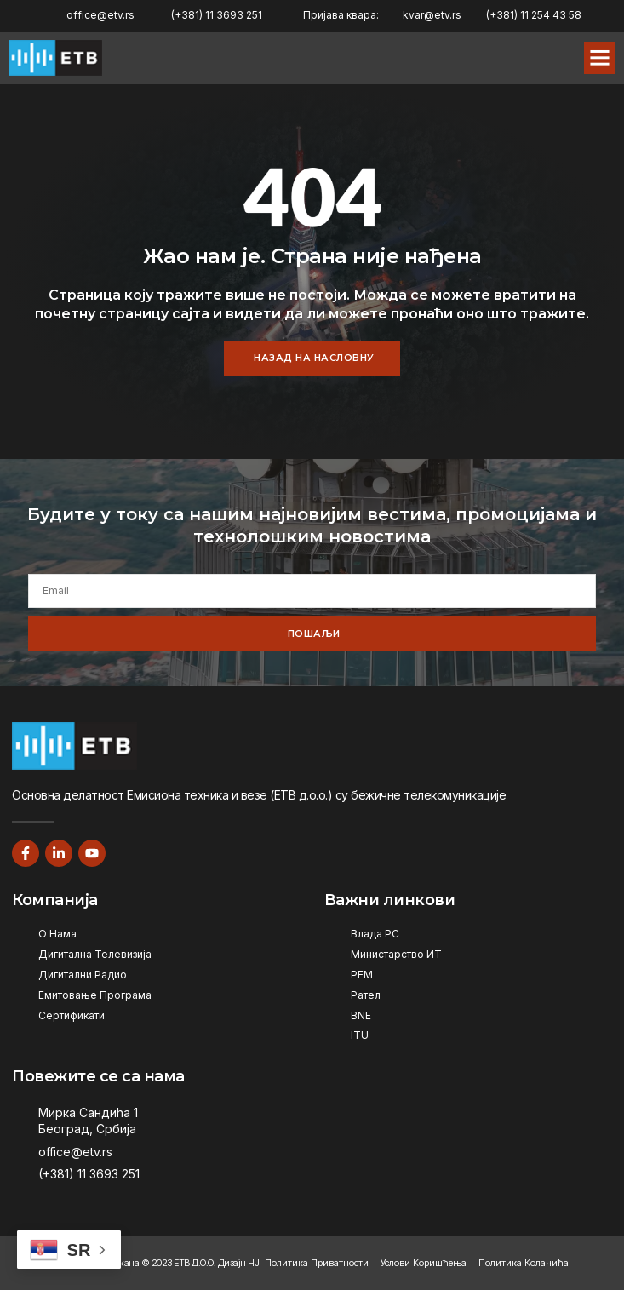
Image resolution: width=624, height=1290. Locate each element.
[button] (600, 58)
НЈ (253, 1263)
